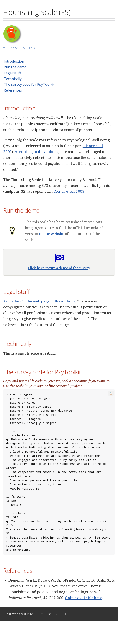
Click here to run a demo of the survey (59, 268)
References (13, 90)
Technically (13, 78)
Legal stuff (12, 73)
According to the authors (36, 151)
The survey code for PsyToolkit (29, 84)
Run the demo (15, 67)
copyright (32, 47)
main (6, 47)
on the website (51, 233)
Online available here (83, 597)
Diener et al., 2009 (69, 191)
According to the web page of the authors (39, 301)
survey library (18, 47)
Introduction (14, 61)
